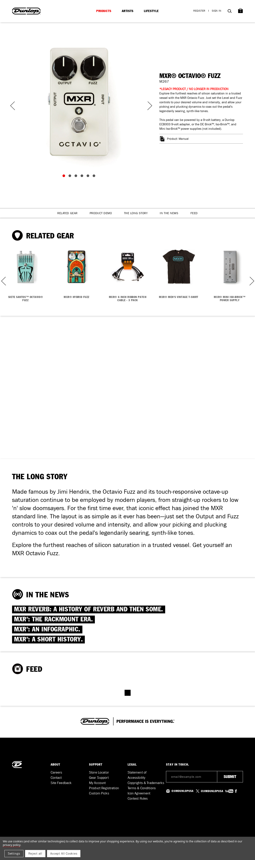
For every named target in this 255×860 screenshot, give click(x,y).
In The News (169, 213)
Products (103, 11)
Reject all (35, 853)
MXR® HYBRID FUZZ (76, 297)
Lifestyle (151, 11)
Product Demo (101, 213)
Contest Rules (138, 798)
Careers (56, 772)
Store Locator (99, 772)
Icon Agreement (139, 793)
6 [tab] (95, 177)
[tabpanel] (79, 101)
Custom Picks (99, 793)
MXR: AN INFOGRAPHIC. (47, 629)
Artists (127, 11)
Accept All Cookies (63, 853)
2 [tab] (71, 177)
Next (147, 105)
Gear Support (99, 778)
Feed (194, 213)
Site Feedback (61, 783)
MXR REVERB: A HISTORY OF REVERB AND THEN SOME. (88, 609)
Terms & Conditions (142, 788)
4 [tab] (83, 177)
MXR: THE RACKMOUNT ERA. (53, 619)
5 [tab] (89, 177)
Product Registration (104, 788)
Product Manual (178, 139)
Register (199, 10)
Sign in (216, 10)
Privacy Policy (11, 845)
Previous (12, 105)
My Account (97, 783)
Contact (56, 778)
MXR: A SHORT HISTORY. (48, 639)
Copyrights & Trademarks (146, 783)
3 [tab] (77, 177)
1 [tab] (65, 177)
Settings (14, 853)
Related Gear (67, 213)
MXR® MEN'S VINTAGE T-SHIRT (178, 297)
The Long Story (136, 213)
